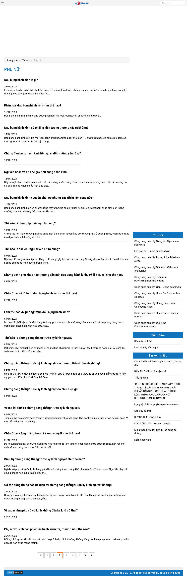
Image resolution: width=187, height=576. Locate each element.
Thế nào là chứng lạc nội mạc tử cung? (30, 223)
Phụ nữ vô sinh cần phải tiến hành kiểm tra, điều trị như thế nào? (47, 529)
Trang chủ (12, 60)
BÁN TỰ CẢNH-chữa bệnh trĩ (150, 371)
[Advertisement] (93, 31)
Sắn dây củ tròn (143, 341)
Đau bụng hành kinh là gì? (21, 80)
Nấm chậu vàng (142, 439)
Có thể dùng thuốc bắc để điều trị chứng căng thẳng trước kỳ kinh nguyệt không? (58, 485)
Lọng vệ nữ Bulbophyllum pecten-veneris (156, 404)
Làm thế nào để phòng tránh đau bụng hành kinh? (37, 312)
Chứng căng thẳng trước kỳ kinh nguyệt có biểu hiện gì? (41, 389)
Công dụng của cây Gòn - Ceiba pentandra (157, 287)
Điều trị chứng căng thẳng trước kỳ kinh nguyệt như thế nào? (44, 459)
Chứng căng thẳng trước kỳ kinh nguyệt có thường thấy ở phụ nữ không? (52, 363)
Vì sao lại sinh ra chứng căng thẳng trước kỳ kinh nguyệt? (42, 408)
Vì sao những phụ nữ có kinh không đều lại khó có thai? (41, 510)
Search (182, 3)
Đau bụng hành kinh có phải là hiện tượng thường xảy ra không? (46, 127)
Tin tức (26, 60)
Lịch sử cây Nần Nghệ (146, 347)
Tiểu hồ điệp (141, 377)
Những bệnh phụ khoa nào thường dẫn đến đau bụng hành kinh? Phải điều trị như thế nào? (63, 274)
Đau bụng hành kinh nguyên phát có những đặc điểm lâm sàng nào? (49, 197)
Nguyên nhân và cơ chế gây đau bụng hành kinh (35, 172)
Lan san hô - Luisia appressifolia (152, 251)
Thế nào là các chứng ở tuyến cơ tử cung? (32, 249)
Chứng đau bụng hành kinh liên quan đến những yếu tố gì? (42, 153)
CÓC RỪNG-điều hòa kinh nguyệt (152, 423)
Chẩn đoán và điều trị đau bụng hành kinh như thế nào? (40, 293)
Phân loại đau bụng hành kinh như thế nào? (32, 105)
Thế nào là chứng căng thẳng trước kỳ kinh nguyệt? (38, 337)
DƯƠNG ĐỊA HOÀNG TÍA (147, 417)
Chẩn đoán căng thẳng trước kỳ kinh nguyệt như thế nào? (42, 433)
